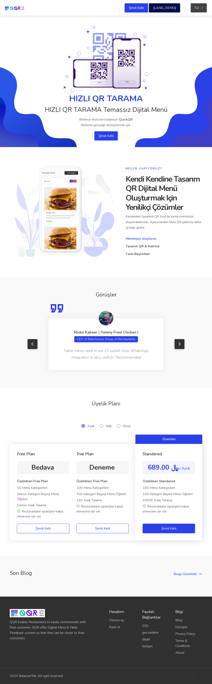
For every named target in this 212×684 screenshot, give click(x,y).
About (179, 652)
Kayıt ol (114, 627)
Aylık (88, 426)
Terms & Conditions (182, 643)
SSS (145, 626)
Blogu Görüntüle (185, 574)
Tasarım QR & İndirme (142, 246)
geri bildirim (150, 632)
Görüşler (181, 627)
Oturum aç (116, 620)
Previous (32, 344)
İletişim (147, 646)
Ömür (124, 426)
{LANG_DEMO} (164, 8)
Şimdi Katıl (136, 8)
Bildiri (146, 639)
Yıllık (106, 426)
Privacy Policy (185, 634)
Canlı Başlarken (138, 254)
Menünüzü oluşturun (141, 238)
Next (179, 344)
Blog (178, 620)
